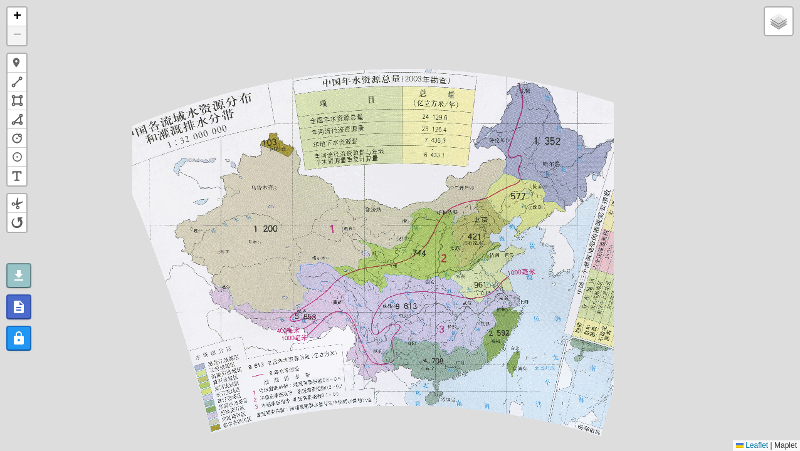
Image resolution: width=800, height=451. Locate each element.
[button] (17, 17)
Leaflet (752, 445)
